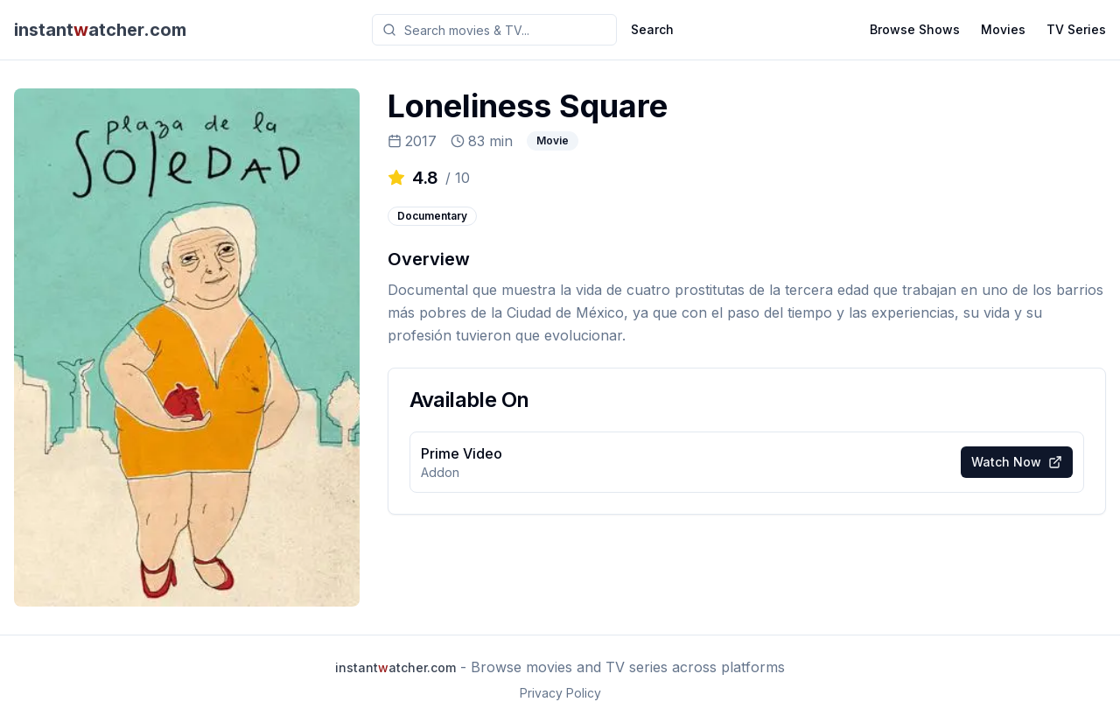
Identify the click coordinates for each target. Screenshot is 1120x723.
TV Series (1076, 29)
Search (652, 29)
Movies (1003, 29)
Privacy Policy (560, 692)
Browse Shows (915, 29)
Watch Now (1016, 461)
